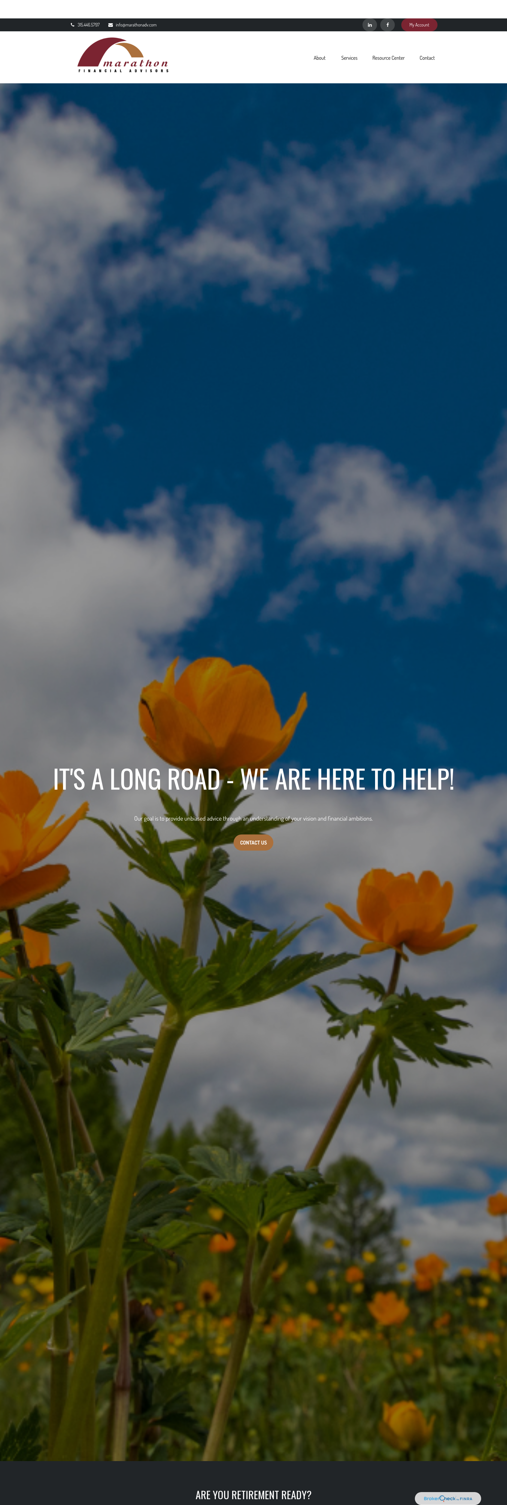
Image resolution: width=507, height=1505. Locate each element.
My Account (419, 6)
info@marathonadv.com (132, 6)
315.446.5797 (85, 6)
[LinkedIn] (369, 6)
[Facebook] (387, 6)
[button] (319, 39)
